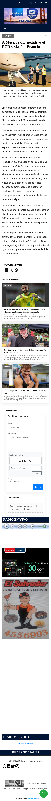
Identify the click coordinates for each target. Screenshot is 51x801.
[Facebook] (36, 2)
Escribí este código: (16, 455)
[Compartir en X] (11, 270)
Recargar (36, 473)
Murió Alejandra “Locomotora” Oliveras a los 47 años (25, 392)
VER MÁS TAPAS (25, 743)
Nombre (10, 423)
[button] (20, 2)
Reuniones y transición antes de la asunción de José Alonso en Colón (25, 351)
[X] (30, 2)
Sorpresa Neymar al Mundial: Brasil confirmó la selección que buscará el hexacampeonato (24, 310)
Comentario (12, 433)
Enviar (38, 487)
